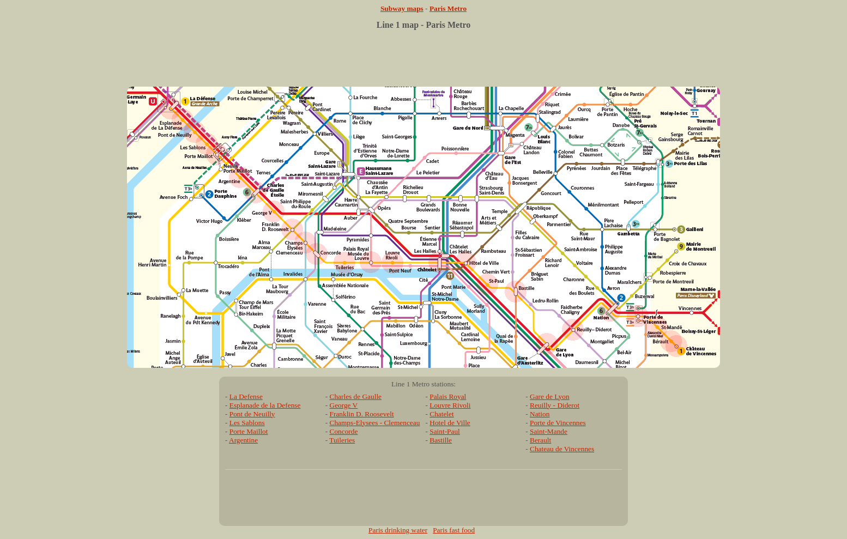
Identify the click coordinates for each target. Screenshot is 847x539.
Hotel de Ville (449, 423)
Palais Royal (447, 396)
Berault (540, 440)
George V (344, 405)
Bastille (440, 440)
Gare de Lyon (550, 396)
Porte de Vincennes (558, 423)
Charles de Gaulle (356, 396)
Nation (539, 414)
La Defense (246, 396)
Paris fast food (454, 530)
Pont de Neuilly (252, 414)
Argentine (243, 440)
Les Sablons (247, 423)
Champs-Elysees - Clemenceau (375, 423)
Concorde (344, 431)
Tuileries (342, 440)
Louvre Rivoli (449, 405)
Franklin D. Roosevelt (362, 414)
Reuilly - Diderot (554, 405)
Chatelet (441, 414)
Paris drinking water (397, 530)
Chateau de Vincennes (562, 449)
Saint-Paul (444, 431)
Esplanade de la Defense (265, 405)
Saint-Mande (548, 431)
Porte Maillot (248, 431)
